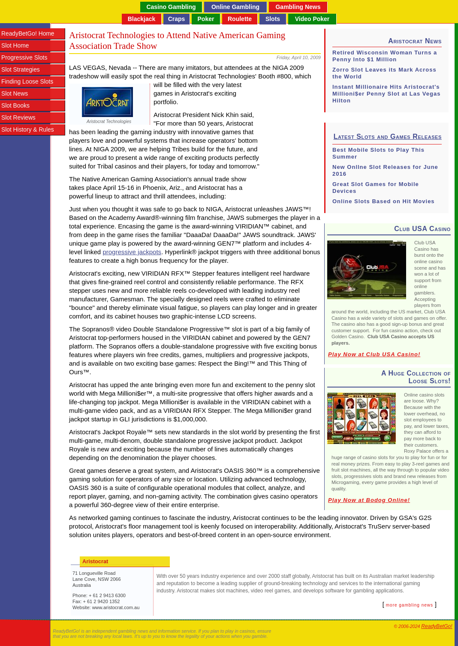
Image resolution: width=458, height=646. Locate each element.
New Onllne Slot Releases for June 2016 (385, 170)
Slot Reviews (18, 117)
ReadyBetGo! (436, 626)
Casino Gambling (171, 6)
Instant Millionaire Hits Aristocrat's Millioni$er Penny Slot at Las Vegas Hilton (386, 94)
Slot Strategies (20, 69)
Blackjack (142, 18)
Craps (176, 18)
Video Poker (312, 18)
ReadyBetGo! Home (27, 33)
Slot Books (15, 105)
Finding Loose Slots (27, 81)
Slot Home (15, 45)
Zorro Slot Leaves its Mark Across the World (384, 73)
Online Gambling (235, 6)
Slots (272, 18)
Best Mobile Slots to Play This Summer (378, 153)
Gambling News (297, 6)
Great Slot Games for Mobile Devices (375, 187)
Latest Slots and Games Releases (388, 136)
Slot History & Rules (27, 129)
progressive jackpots (131, 251)
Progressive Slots (24, 57)
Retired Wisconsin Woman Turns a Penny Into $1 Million (384, 56)
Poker (206, 18)
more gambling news (409, 605)
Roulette (240, 18)
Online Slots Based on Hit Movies (383, 201)
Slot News (14, 93)
